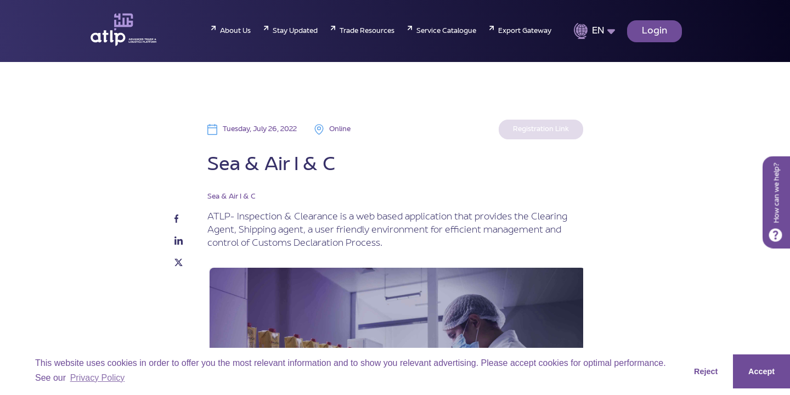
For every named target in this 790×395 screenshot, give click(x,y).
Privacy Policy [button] (97, 377)
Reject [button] (706, 371)
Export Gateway (524, 31)
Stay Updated (295, 31)
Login (654, 31)
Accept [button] (761, 371)
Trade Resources (367, 31)
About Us (235, 31)
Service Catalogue (446, 31)
